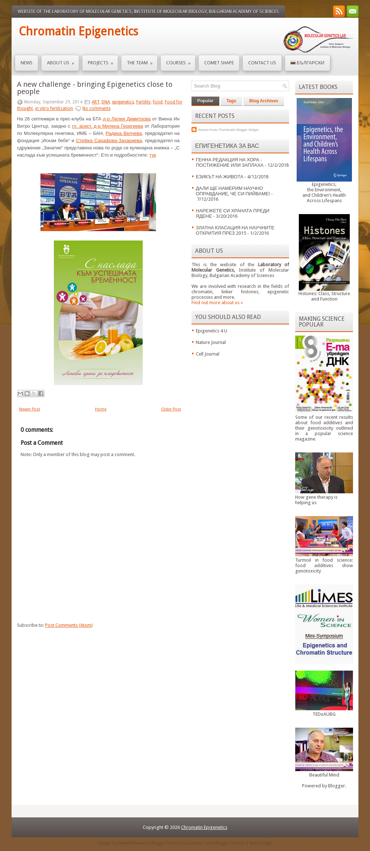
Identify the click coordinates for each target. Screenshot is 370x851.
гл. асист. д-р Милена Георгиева (107, 126)
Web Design (261, 843)
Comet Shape (219, 62)
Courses (180, 60)
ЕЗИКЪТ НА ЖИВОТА (219, 176)
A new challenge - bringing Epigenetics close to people (94, 88)
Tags (231, 100)
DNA (106, 102)
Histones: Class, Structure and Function (324, 296)
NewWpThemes (132, 843)
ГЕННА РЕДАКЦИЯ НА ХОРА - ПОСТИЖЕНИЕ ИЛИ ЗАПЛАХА (229, 162)
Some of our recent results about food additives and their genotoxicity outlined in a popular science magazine (324, 428)
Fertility (143, 102)
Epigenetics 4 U (211, 330)
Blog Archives (263, 100)
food (158, 102)
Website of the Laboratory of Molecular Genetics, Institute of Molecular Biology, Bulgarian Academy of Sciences (148, 11)
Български (307, 62)
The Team (142, 60)
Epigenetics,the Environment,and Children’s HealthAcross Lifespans (324, 192)
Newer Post (29, 409)
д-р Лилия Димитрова (127, 119)
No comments (96, 108)
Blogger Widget (247, 130)
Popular (205, 100)
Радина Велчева (124, 133)
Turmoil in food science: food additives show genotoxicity (324, 565)
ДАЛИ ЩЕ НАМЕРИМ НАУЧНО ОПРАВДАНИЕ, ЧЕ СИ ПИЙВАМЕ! (233, 191)
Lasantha (194, 843)
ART (95, 102)
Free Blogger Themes (225, 843)
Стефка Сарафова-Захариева (109, 140)
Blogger (336, 785)
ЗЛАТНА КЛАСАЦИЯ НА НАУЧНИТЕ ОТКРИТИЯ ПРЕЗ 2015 (235, 230)
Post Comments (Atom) (69, 625)
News (27, 62)
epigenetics (123, 102)
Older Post (171, 409)
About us (63, 60)
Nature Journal (211, 342)
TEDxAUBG (324, 714)
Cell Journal (207, 354)
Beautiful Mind (324, 775)
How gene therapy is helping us (316, 499)
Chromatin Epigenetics (78, 31)
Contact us (262, 62)
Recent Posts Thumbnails (216, 130)
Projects (103, 60)
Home (101, 409)
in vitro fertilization (54, 108)
